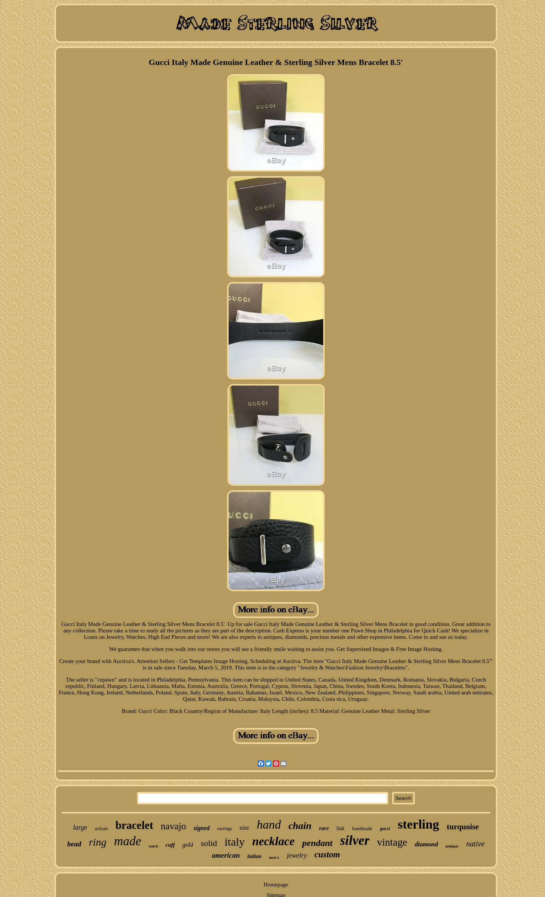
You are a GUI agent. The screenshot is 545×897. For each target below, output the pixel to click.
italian (254, 856)
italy (234, 841)
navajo (173, 826)
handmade (362, 828)
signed (201, 828)
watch (153, 846)
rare (324, 828)
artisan (101, 828)
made (127, 841)
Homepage (276, 885)
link (340, 828)
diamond (426, 844)
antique (451, 846)
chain (299, 825)
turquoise (463, 826)
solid (209, 843)
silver (355, 840)
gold (187, 844)
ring (98, 842)
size (244, 827)
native (475, 844)
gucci (385, 828)
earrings (224, 828)
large (80, 827)
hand (269, 824)
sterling (418, 824)
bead (74, 844)
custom (327, 854)
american (226, 855)
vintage (392, 842)
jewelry (297, 855)
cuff (170, 845)
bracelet (134, 825)
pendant (317, 843)
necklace (273, 841)
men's (274, 857)
